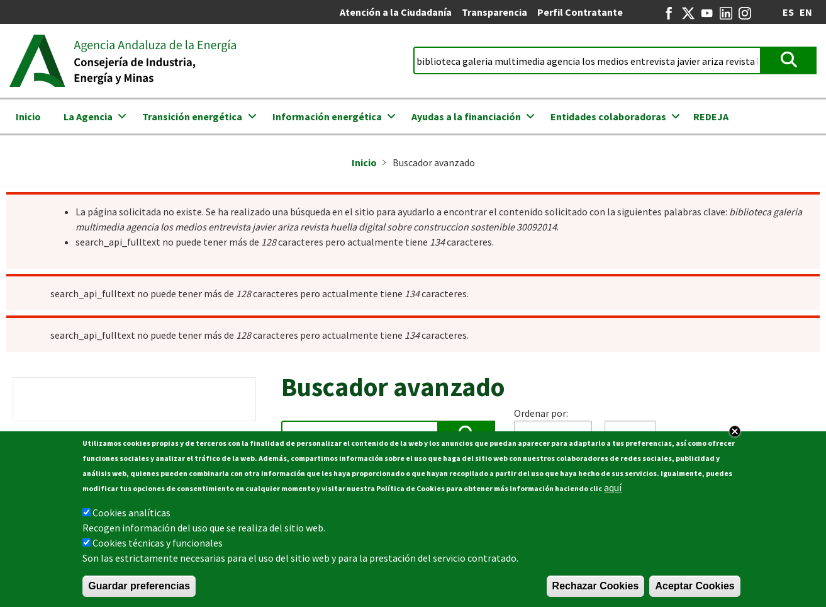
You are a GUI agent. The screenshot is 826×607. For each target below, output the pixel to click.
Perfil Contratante (580, 12)
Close (734, 431)
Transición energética (192, 116)
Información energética (327, 116)
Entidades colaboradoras (608, 116)
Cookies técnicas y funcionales (157, 542)
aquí (613, 487)
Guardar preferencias (139, 586)
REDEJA (710, 116)
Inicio (28, 116)
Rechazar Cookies (595, 586)
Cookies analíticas (131, 512)
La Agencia (88, 116)
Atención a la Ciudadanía (396, 12)
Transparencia (494, 12)
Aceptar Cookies (694, 586)
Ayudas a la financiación (466, 116)
